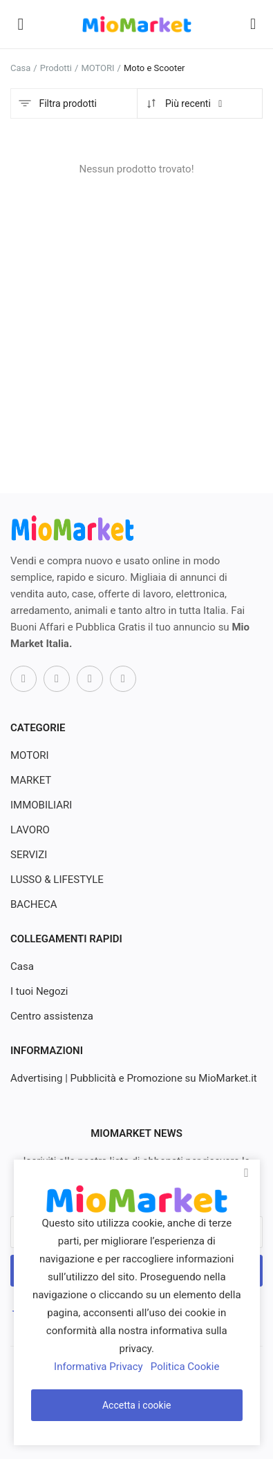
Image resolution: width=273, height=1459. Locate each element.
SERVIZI (28, 854)
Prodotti (56, 68)
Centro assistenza (51, 1016)
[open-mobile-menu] (20, 24)
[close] (247, 1173)
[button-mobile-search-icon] (253, 24)
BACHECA (33, 904)
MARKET (30, 780)
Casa (20, 68)
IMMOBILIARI (41, 805)
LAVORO (30, 830)
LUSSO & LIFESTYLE (57, 879)
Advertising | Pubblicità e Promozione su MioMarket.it (133, 1078)
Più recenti (184, 103)
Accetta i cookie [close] (136, 1405)
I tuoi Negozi (39, 991)
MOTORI (97, 68)
